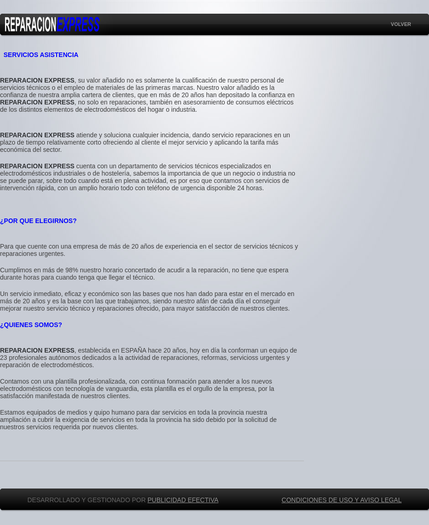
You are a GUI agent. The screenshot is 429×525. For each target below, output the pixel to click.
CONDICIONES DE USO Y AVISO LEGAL (342, 500)
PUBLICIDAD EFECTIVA (182, 500)
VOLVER (401, 24)
